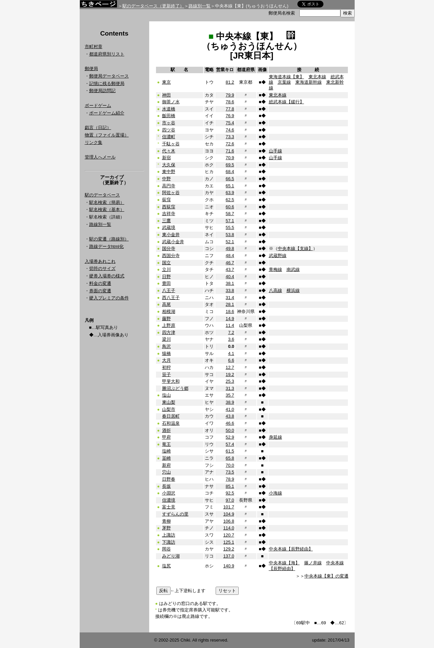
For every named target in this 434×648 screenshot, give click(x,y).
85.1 (230, 486)
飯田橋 (168, 115)
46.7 (230, 262)
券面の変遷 (100, 290)
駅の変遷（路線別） (109, 239)
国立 (166, 262)
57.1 (230, 220)
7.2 (231, 332)
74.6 (230, 129)
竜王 (166, 444)
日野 (166, 276)
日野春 (168, 479)
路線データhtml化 (106, 246)
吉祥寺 (168, 213)
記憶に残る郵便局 (106, 83)
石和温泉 (171, 423)
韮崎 (166, 458)
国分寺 (168, 248)
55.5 (230, 227)
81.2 (230, 82)
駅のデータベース (102, 194)
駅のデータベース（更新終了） (153, 5)
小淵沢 (168, 493)
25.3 (230, 381)
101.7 (228, 506)
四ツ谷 (168, 129)
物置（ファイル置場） (107, 135)
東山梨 (168, 402)
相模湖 (168, 311)
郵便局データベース (109, 76)
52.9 (230, 437)
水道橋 (168, 108)
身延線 (275, 437)
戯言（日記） (98, 127)
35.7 (230, 395)
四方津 (168, 332)
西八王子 (171, 297)
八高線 (275, 290)
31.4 (230, 297)
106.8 (228, 521)
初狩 (166, 367)
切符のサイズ (102, 268)
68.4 (230, 171)
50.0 (230, 430)
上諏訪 (168, 535)
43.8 (230, 416)
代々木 (168, 150)
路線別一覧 (200, 5)
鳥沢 (166, 346)
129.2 (228, 548)
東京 (166, 82)
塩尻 (166, 565)
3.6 (231, 339)
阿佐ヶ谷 (171, 192)
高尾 (166, 304)
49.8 (230, 248)
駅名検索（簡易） (106, 202)
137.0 (228, 556)
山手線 (275, 150)
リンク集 (93, 142)
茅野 (166, 527)
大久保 (168, 164)
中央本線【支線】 (295, 248)
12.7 (230, 367)
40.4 (230, 276)
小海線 (275, 493)
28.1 (230, 304)
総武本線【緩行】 (286, 101)
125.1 (228, 542)
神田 (166, 95)
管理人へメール (100, 157)
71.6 (230, 150)
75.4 (230, 122)
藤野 (166, 318)
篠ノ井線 (313, 562)
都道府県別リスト (106, 54)
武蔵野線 (278, 255)
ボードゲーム (98, 105)
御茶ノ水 (171, 101)
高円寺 (168, 185)
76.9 (230, 115)
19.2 (230, 374)
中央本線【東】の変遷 (326, 576)
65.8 (230, 458)
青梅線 (275, 269)
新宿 (166, 157)
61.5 (230, 451)
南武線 (293, 269)
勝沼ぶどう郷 (175, 388)
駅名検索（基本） (106, 209)
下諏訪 (168, 542)
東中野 (168, 171)
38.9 (230, 402)
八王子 (168, 290)
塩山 (166, 395)
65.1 (230, 185)
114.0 (228, 527)
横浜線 (293, 290)
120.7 (228, 535)
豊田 (166, 283)
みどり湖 (171, 556)
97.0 (230, 500)
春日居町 (171, 416)
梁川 (166, 339)
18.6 (230, 311)
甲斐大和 (171, 381)
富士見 (168, 506)
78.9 (230, 479)
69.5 (230, 164)
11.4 (230, 325)
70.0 (230, 465)
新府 (166, 465)
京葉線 (284, 82)
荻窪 (166, 199)
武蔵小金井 (173, 241)
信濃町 (168, 136)
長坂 (166, 486)
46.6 (230, 423)
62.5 (230, 199)
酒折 (166, 430)
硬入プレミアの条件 (109, 297)
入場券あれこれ (100, 261)
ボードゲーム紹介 (106, 113)
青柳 (166, 521)
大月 (166, 360)
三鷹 (166, 220)
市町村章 (93, 46)
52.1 (230, 241)
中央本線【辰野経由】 (291, 548)
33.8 (230, 290)
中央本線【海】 (284, 562)
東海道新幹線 (308, 82)
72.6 (230, 143)
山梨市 (168, 409)
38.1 (230, 283)
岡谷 (166, 548)
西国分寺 (171, 255)
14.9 (230, 318)
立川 (166, 269)
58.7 (230, 213)
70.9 (230, 157)
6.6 (231, 360)
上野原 (168, 325)
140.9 (228, 565)
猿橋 (166, 353)
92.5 (230, 493)
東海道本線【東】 (286, 76)
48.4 (230, 255)
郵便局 (91, 68)
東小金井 (171, 234)
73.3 (230, 136)
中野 (166, 178)
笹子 (166, 374)
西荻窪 (168, 206)
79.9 (230, 95)
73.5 (230, 472)
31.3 (230, 388)
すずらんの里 (175, 514)
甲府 (166, 437)
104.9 (228, 514)
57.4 (230, 444)
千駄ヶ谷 (171, 143)
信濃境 (168, 500)
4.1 (231, 353)
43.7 (230, 269)
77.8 (230, 108)
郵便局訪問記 (102, 90)
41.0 (230, 409)
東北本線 (317, 76)
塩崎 (166, 451)
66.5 (230, 178)
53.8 (230, 234)
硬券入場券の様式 (106, 275)
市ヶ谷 (168, 122)
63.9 (230, 192)
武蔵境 (168, 227)
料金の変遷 (100, 283)
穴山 (166, 472)
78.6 (230, 101)
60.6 (230, 206)
